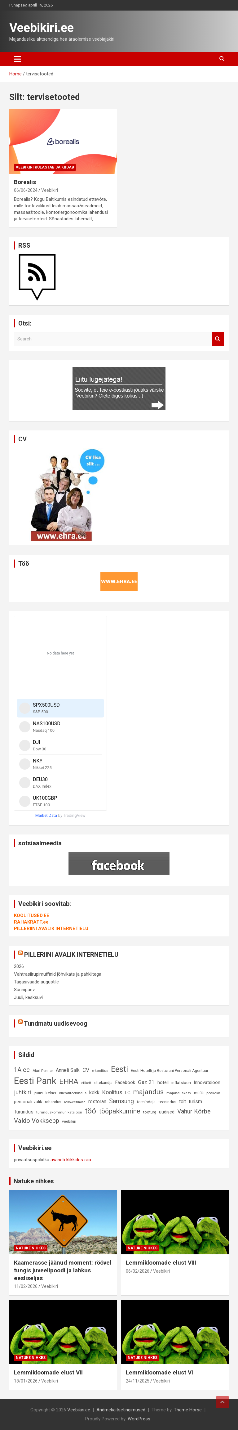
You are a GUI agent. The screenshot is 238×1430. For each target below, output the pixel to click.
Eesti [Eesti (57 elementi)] (119, 1069)
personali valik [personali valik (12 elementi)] (28, 1101)
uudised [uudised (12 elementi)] (166, 1112)
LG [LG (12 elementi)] (127, 1092)
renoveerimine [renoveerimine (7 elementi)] (75, 1102)
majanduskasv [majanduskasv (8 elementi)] (178, 1093)
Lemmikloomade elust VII (48, 1372)
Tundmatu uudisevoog (55, 1023)
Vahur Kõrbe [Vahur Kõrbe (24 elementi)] (193, 1111)
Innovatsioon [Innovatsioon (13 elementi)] (207, 1082)
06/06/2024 (25, 190)
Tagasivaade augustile (36, 982)
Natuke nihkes (34, 1181)
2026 (19, 966)
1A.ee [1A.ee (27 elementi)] (22, 1069)
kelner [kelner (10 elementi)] (51, 1092)
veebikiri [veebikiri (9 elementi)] (69, 1121)
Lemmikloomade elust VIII (161, 1262)
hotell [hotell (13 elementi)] (163, 1082)
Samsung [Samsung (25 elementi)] (121, 1101)
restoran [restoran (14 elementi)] (97, 1101)
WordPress (139, 1419)
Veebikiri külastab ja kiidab (45, 167)
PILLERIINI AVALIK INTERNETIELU (51, 928)
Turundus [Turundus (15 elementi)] (23, 1112)
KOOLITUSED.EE (31, 915)
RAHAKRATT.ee (31, 922)
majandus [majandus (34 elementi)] (148, 1092)
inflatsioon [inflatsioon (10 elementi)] (181, 1082)
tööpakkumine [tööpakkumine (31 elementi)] (119, 1111)
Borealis (25, 182)
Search (218, 339)
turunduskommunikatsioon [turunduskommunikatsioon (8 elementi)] (59, 1112)
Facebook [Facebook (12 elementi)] (125, 1082)
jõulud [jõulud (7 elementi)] (38, 1093)
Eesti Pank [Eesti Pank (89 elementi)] (35, 1081)
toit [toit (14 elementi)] (182, 1101)
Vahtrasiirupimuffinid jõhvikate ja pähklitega (57, 974)
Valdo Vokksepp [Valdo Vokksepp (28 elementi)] (36, 1120)
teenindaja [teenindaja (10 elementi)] (146, 1101)
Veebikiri (49, 190)
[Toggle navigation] (17, 59)
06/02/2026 (137, 1271)
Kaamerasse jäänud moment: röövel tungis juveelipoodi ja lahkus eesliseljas (62, 1270)
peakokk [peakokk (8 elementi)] (213, 1093)
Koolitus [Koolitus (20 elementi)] (112, 1092)
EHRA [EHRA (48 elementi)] (68, 1081)
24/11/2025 (137, 1380)
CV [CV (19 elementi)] (85, 1070)
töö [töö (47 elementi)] (90, 1110)
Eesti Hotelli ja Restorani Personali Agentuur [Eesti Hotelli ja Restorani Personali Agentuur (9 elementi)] (169, 1070)
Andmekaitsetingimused (120, 1410)
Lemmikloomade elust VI (159, 1372)
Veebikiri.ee (41, 27)
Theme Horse (188, 1410)
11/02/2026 (25, 1286)
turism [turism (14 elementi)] (195, 1101)
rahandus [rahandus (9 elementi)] (53, 1101)
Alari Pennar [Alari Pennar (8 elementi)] (43, 1070)
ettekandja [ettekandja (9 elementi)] (103, 1082)
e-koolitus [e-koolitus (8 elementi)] (100, 1070)
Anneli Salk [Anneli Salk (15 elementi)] (68, 1070)
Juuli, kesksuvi (28, 997)
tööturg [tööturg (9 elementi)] (149, 1112)
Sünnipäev (24, 989)
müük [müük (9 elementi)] (199, 1092)
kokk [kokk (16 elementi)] (94, 1092)
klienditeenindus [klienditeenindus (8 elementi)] (72, 1093)
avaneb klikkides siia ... (73, 1159)
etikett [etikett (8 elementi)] (86, 1083)
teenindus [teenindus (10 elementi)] (167, 1101)
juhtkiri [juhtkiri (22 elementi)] (22, 1092)
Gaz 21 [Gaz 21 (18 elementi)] (146, 1082)
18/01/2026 (25, 1380)
